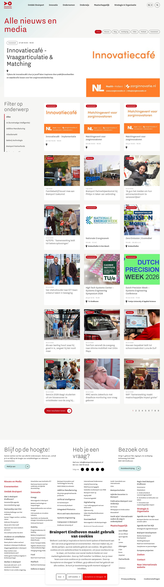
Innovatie (35, 492)
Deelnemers (114, 562)
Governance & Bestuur (117, 568)
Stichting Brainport (143, 541)
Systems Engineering (66, 518)
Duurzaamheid (90, 519)
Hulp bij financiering (90, 484)
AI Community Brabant (64, 505)
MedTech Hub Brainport (38, 565)
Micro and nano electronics (68, 514)
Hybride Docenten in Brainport (119, 495)
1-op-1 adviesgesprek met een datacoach (94, 506)
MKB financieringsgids (91, 487)
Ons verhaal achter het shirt (13, 533)
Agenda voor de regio (146, 516)
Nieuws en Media (13, 481)
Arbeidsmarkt (11, 135)
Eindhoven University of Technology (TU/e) (65, 526)
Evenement (154, 32)
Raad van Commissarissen (146, 544)
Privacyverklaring (128, 579)
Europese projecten (145, 550)
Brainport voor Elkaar (119, 531)
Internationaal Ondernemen (93, 481)
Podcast (143, 32)
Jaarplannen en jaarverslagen (147, 546)
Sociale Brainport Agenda (119, 537)
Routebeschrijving (128, 468)
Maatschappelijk (118, 525)
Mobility (34, 527)
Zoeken (141, 554)
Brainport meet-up (90, 493)
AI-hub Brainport (63, 503)
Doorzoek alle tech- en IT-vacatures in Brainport (12, 566)
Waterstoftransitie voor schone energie (41, 509)
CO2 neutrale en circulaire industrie (39, 514)
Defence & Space (38, 569)
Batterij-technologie (14, 140)
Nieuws (106, 32)
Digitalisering (89, 502)
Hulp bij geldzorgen (118, 546)
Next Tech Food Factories (39, 558)
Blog (115, 32)
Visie (112, 486)
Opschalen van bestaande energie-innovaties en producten (42, 519)
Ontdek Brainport (13, 491)
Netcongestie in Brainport (39, 500)
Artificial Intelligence (66, 499)
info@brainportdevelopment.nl (91, 462)
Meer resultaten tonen (56, 411)
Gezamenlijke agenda (11, 502)
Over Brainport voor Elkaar (119, 534)
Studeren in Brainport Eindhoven (15, 545)
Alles (98, 32)
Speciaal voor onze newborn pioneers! (13, 529)
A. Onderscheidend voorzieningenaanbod (144, 494)
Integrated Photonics (66, 509)
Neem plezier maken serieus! (14, 542)
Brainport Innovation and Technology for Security (65, 482)
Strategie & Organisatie (143, 510)
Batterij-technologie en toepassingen (38, 504)
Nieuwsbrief (114, 512)
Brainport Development (146, 533)
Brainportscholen (117, 490)
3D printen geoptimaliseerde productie (66, 494)
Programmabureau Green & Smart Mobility (42, 531)
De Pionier (113, 507)
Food (33, 555)
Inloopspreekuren (116, 552)
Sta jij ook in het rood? (11, 525)
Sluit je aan (114, 565)
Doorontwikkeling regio (12, 505)
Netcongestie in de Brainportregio (95, 522)
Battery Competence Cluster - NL (42, 535)
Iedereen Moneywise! (11, 522)
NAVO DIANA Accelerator (65, 486)
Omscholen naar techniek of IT (41, 481)
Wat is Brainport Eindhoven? (11, 498)
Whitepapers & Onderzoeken (120, 510)
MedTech (34, 562)
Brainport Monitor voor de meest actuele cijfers (147, 521)
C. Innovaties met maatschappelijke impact (145, 504)
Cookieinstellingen (152, 579)
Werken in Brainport (12, 562)
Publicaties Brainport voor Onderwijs (121, 502)
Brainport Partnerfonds (15, 146)
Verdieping (124, 32)
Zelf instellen (73, 577)
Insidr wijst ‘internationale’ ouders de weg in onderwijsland (121, 519)
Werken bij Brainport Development (144, 537)
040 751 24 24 (84, 465)
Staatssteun (141, 490)
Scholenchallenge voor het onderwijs (13, 513)
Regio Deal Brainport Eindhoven (145, 483)
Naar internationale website (147, 566)
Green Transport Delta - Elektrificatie (38, 539)
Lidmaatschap (115, 539)
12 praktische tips (116, 549)
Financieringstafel (90, 498)
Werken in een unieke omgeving (15, 570)
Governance (141, 487)
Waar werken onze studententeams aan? (11, 552)
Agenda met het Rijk (145, 526)
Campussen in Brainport (67, 522)
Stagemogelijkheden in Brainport (15, 548)
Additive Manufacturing (15, 129)
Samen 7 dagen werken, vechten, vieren (15, 518)
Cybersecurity (88, 510)
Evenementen (11, 486)
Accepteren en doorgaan (94, 577)
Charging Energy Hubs (38, 551)
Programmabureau (116, 542)
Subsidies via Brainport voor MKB (95, 490)
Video (134, 32)
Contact (141, 559)
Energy (34, 497)
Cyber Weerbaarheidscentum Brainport (93, 514)
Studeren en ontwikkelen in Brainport (14, 538)
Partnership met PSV (12, 509)
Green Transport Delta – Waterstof (42, 543)
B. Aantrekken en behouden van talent (147, 499)
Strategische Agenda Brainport (147, 529)
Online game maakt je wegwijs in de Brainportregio (15, 557)
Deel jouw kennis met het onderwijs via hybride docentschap (39, 486)
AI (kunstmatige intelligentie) (18, 123)
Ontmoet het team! (37, 523)
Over (60, 577)
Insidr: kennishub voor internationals (117, 482)
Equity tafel (87, 495)
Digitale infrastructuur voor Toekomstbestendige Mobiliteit (41, 547)
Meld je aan (11, 466)
